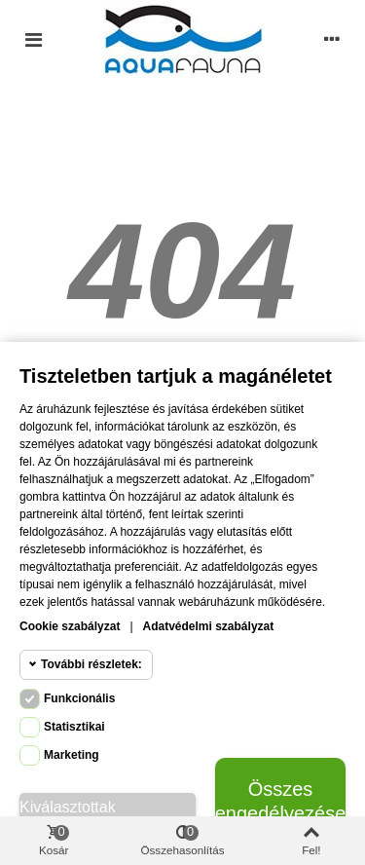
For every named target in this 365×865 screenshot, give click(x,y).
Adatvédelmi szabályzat (208, 626)
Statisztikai (74, 726)
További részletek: (91, 664)
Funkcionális (79, 698)
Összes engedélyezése (280, 801)
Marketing (71, 755)
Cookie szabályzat (69, 626)
